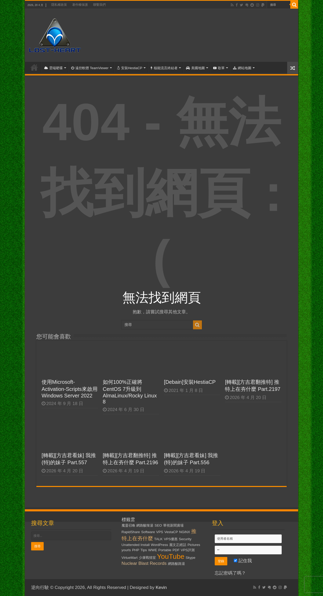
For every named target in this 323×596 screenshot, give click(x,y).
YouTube (170, 556)
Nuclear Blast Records (144, 563)
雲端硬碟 (53, 68)
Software (148, 532)
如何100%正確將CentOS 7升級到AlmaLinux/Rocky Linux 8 (130, 391)
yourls (126, 550)
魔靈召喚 (128, 525)
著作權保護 (80, 5)
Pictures (194, 545)
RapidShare (131, 532)
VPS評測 (188, 550)
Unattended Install (136, 545)
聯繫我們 (99, 5)
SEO (158, 525)
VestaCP (171, 532)
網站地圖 (242, 68)
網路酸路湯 (176, 564)
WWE (152, 550)
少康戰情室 (147, 558)
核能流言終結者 (164, 68)
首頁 (34, 67)
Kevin (161, 587)
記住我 (243, 560)
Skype (190, 558)
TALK (158, 539)
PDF (176, 550)
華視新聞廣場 (173, 525)
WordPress (159, 545)
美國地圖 (195, 68)
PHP (135, 550)
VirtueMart (130, 558)
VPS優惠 (171, 539)
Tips (143, 550)
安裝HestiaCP (129, 68)
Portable (164, 550)
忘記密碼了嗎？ (230, 573)
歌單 (219, 68)
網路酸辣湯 (144, 525)
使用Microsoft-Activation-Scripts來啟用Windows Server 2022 (70, 388)
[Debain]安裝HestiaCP (190, 382)
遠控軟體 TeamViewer (90, 68)
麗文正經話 (177, 545)
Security (185, 539)
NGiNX (184, 532)
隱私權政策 (59, 5)
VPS (159, 532)
